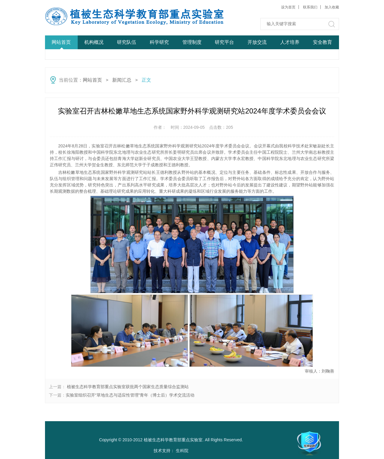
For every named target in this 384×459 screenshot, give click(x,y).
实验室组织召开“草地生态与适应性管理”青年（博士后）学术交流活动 (130, 395)
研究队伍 (126, 42)
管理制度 (192, 42)
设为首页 (288, 7)
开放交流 (257, 42)
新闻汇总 (121, 80)
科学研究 (159, 42)
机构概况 (94, 42)
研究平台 (224, 42)
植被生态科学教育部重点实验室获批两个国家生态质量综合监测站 (127, 386)
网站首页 (61, 42)
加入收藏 (332, 7)
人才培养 (289, 42)
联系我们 (310, 7)
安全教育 (322, 42)
